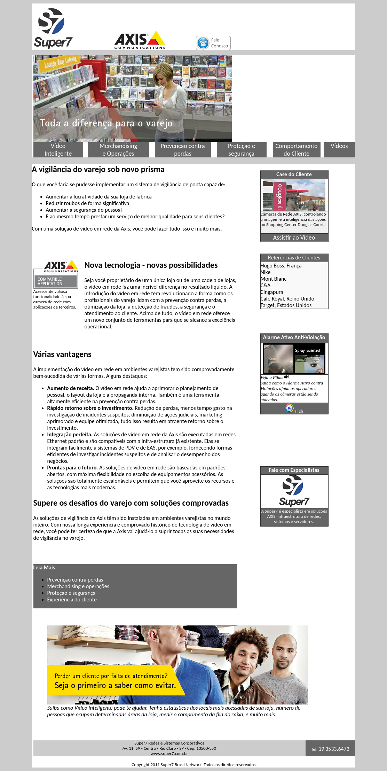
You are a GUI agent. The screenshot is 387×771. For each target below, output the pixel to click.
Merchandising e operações (78, 586)
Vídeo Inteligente (58, 149)
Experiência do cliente (72, 599)
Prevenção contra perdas (75, 579)
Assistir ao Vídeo (294, 237)
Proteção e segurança (71, 593)
